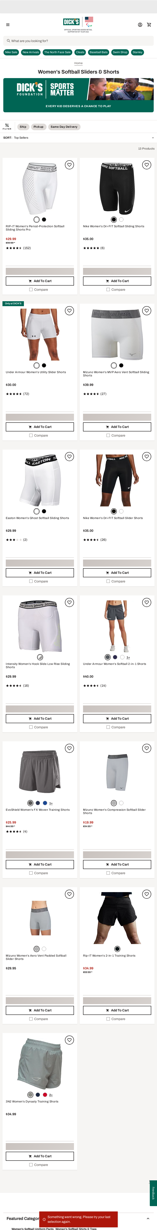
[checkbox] (39, 289)
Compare (38, 289)
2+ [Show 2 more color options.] (51, 1094)
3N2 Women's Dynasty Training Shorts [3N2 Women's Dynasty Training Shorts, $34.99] (32, 1101)
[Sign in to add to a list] (69, 164)
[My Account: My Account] (140, 24)
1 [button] (149, 1181)
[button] (40, 189)
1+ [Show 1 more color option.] (128, 657)
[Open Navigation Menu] (7, 24)
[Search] (82, 41)
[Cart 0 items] (149, 24)
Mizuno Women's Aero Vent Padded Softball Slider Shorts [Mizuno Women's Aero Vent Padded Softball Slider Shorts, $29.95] (36, 957)
